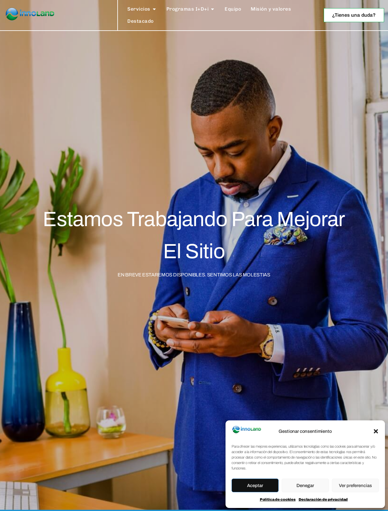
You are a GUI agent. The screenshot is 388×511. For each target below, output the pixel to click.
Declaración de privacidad (323, 499)
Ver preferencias (355, 485)
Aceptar (255, 485)
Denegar (305, 485)
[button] (376, 431)
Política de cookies (278, 499)
